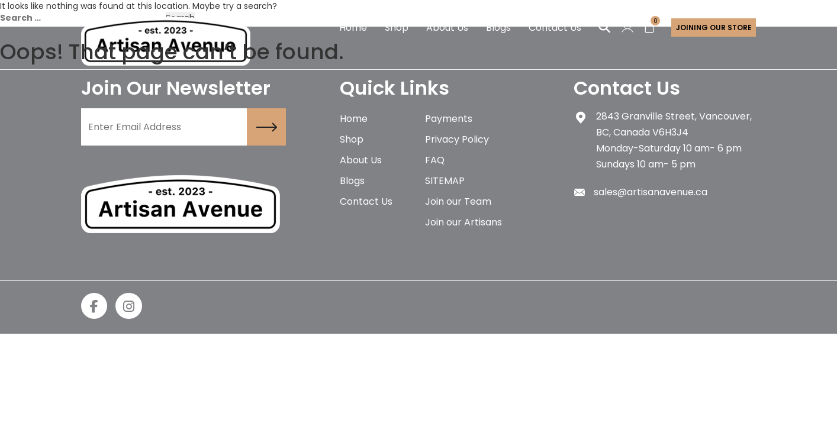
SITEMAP (445, 181)
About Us (361, 160)
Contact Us (366, 201)
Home (354, 118)
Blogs (352, 181)
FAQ (435, 160)
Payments (448, 118)
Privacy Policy (457, 139)
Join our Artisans (463, 222)
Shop (351, 139)
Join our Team (458, 201)
